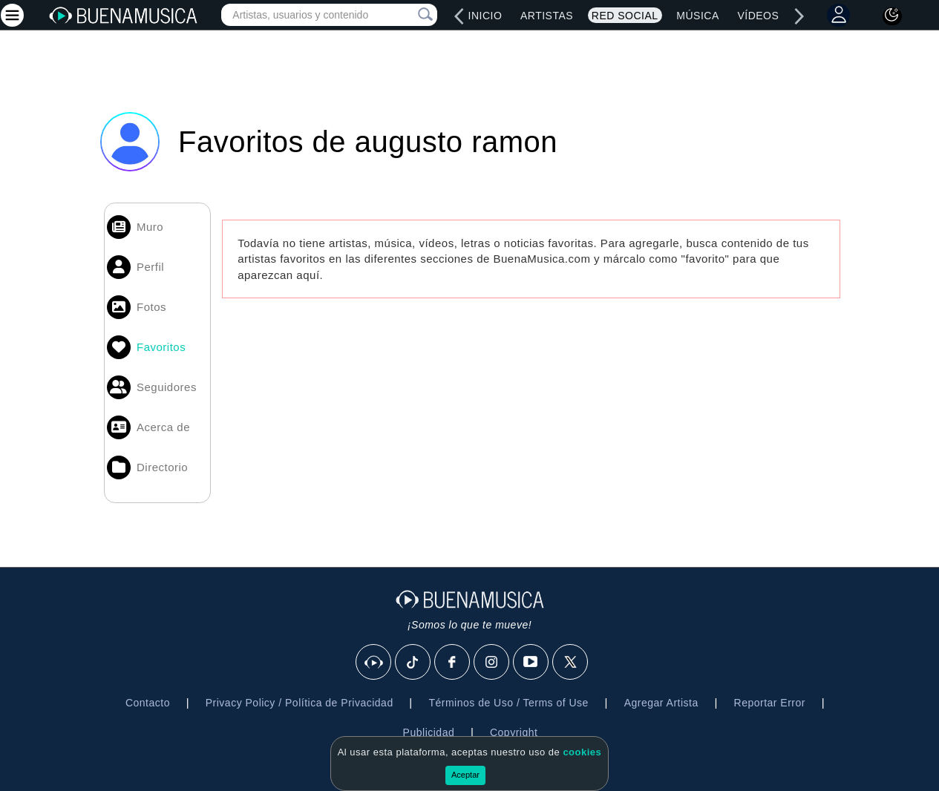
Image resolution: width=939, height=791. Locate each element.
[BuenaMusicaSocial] (374, 662)
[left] (459, 16)
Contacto (147, 703)
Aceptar (465, 774)
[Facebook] (453, 662)
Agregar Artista (661, 703)
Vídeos (758, 16)
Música (697, 16)
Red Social (625, 16)
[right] (799, 16)
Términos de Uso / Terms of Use (508, 703)
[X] (571, 662)
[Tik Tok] (413, 662)
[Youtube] (531, 662)
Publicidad (429, 732)
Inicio (485, 16)
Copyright (513, 732)
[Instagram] (492, 662)
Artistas (546, 16)
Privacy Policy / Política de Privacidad (299, 703)
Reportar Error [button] (769, 703)
